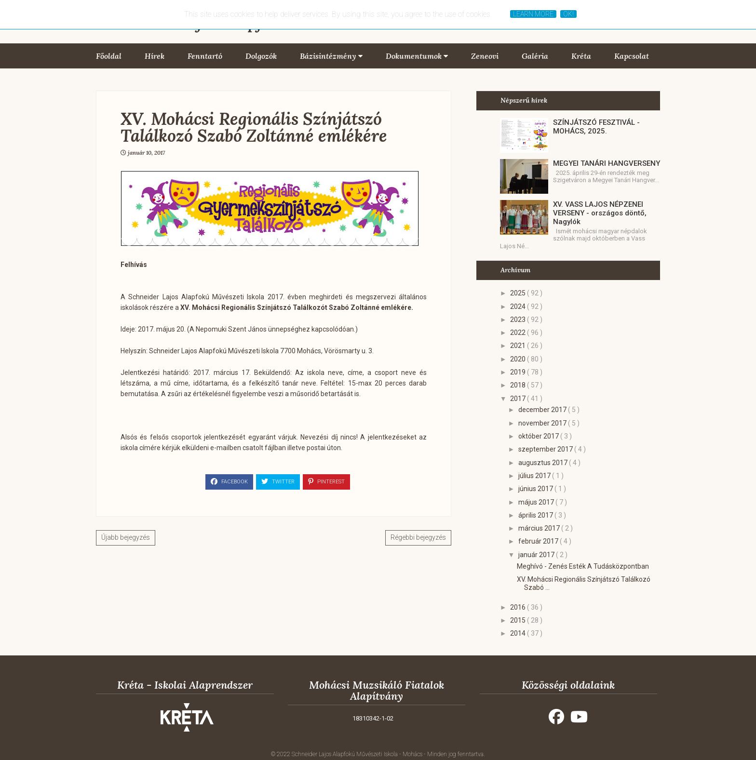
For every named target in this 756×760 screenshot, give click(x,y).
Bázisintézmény (331, 56)
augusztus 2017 (543, 463)
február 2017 (539, 541)
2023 (518, 319)
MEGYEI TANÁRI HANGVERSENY (606, 163)
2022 (518, 332)
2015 (518, 620)
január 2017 (537, 555)
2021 (518, 345)
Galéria (535, 56)
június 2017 (536, 489)
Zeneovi (485, 56)
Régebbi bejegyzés (418, 537)
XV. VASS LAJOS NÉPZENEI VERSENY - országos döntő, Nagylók (600, 213)
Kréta (581, 56)
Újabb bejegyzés (125, 537)
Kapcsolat (631, 56)
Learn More (533, 14)
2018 (518, 385)
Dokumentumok (417, 56)
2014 (518, 633)
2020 (518, 359)
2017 (518, 398)
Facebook (229, 481)
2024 (518, 306)
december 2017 (543, 409)
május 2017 (536, 502)
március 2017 (539, 528)
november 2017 (543, 423)
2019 (518, 372)
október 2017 (539, 436)
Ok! (568, 14)
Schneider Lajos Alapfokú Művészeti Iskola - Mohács (358, 754)
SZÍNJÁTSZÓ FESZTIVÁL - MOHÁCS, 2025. (596, 126)
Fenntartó (205, 56)
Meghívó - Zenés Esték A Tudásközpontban (583, 566)
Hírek (154, 56)
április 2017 (536, 515)
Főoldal (109, 56)
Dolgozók (261, 56)
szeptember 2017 (546, 449)
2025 (518, 293)
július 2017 (535, 476)
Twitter (278, 481)
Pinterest (326, 481)
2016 (518, 607)
